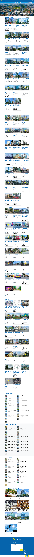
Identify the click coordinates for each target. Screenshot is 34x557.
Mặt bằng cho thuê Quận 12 (23, 471)
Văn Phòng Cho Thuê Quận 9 (11, 405)
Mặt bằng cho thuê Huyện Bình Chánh (12, 484)
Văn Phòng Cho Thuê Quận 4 (23, 397)
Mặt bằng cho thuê (8, 207)
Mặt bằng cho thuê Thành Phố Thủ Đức (12, 481)
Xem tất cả (27, 17)
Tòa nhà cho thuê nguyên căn (10, 113)
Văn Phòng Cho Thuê (9, 17)
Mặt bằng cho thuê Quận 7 (11, 466)
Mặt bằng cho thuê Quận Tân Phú (24, 476)
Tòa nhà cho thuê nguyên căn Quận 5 (12, 431)
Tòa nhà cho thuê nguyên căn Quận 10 (24, 436)
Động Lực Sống (26, 553)
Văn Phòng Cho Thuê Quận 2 (23, 395)
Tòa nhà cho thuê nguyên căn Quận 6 (24, 431)
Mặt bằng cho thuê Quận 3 (11, 461)
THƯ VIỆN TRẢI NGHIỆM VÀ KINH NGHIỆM (13, 488)
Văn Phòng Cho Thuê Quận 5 (11, 400)
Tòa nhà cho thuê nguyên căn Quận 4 (24, 428)
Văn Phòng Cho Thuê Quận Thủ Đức (24, 415)
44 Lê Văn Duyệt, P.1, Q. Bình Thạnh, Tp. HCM (7, 545)
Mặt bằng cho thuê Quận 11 (11, 471)
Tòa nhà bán (7, 299)
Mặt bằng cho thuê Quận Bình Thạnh (12, 476)
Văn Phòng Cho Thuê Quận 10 (23, 405)
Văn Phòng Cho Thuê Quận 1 (11, 395)
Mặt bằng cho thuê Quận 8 (23, 466)
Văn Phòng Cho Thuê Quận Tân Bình (12, 410)
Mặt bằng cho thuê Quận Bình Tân (24, 481)
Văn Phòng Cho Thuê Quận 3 (11, 397)
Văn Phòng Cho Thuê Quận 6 (23, 400)
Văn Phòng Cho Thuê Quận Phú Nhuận (24, 410)
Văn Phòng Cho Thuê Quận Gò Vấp (12, 415)
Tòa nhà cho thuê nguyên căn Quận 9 (12, 436)
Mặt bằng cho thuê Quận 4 (23, 461)
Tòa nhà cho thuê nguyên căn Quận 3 (12, 428)
